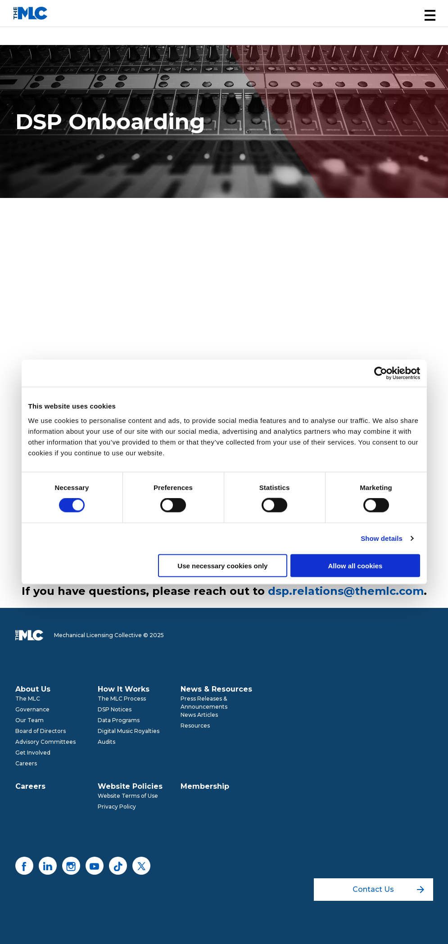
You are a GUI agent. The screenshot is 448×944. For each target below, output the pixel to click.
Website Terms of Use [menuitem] (128, 795)
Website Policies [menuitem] (130, 786)
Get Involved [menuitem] (32, 752)
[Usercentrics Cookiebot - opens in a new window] (380, 373)
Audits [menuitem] (106, 741)
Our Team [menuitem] (29, 720)
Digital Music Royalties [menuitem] (128, 731)
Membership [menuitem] (205, 786)
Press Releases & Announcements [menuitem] (204, 702)
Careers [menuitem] (26, 763)
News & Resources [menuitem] (216, 689)
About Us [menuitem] (32, 689)
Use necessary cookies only (222, 565)
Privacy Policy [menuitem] (117, 806)
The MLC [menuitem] (27, 698)
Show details (382, 538)
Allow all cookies (355, 565)
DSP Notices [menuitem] (114, 709)
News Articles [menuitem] (199, 714)
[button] (430, 15)
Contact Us (388, 889)
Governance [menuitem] (32, 709)
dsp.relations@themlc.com (346, 591)
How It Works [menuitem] (123, 689)
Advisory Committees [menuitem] (45, 741)
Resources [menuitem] (195, 725)
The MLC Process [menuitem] (122, 698)
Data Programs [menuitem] (119, 720)
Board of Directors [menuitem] (40, 731)
